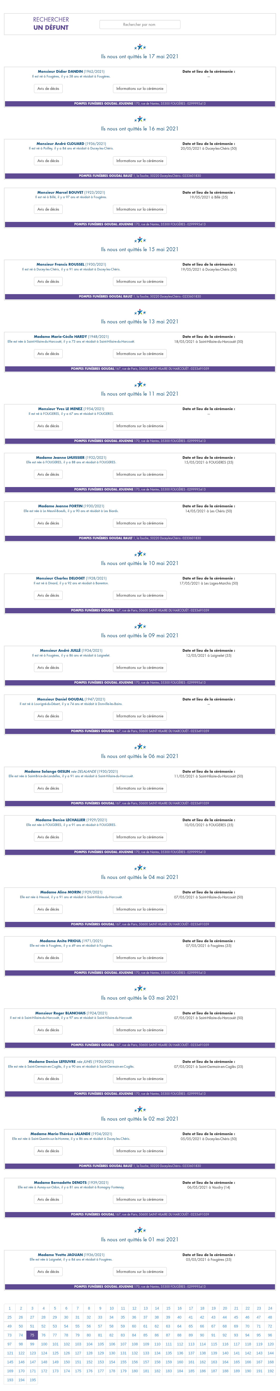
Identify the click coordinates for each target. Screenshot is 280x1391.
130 (112, 1353)
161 (191, 1362)
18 (202, 1308)
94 (247, 1335)
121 (10, 1353)
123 (33, 1353)
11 (123, 1308)
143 (259, 1353)
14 (157, 1308)
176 (89, 1371)
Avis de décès (48, 88)
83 (123, 1335)
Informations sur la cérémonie (139, 88)
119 (259, 1344)
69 (236, 1326)
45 (236, 1317)
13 (146, 1308)
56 (89, 1326)
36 (134, 1317)
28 (43, 1317)
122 (21, 1353)
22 (247, 1308)
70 (247, 1326)
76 (43, 1335)
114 (203, 1344)
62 (157, 1326)
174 (67, 1371)
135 (169, 1353)
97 (9, 1344)
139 (214, 1353)
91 (213, 1335)
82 (111, 1335)
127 (78, 1353)
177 (101, 1371)
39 (168, 1317)
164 (225, 1362)
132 (135, 1353)
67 (213, 1326)
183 (169, 1371)
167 (259, 1362)
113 (191, 1344)
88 (179, 1335)
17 (191, 1308)
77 (55, 1335)
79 (77, 1335)
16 (180, 1308)
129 (101, 1353)
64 (179, 1326)
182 (157, 1371)
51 (32, 1326)
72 (270, 1326)
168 (271, 1362)
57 (100, 1326)
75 (32, 1335)
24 (270, 1308)
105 (101, 1344)
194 (21, 1380)
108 (135, 1344)
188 (225, 1371)
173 (55, 1371)
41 (191, 1317)
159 (169, 1362)
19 (214, 1308)
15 (168, 1308)
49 (9, 1326)
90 (202, 1335)
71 (259, 1326)
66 (202, 1326)
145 (10, 1362)
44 (225, 1317)
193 (10, 1380)
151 (78, 1362)
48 (270, 1317)
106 (112, 1344)
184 (180, 1371)
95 (259, 1335)
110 (157, 1344)
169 (10, 1371)
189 (237, 1371)
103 (78, 1344)
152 (89, 1362)
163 (214, 1362)
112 (180, 1344)
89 (191, 1335)
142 (248, 1353)
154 (112, 1362)
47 (259, 1317)
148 (44, 1362)
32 (89, 1317)
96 (270, 1335)
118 (248, 1344)
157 (146, 1362)
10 (112, 1308)
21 (236, 1308)
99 (32, 1344)
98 (21, 1344)
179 (123, 1371)
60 (134, 1326)
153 (101, 1362)
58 (111, 1326)
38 (157, 1317)
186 (203, 1371)
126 (67, 1353)
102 (67, 1344)
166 (248, 1362)
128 (89, 1353)
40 (179, 1317)
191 (259, 1371)
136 (180, 1353)
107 (123, 1344)
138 (203, 1353)
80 (89, 1335)
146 (21, 1362)
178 (112, 1371)
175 (78, 1371)
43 (213, 1317)
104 (89, 1344)
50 (21, 1326)
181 (146, 1371)
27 (32, 1317)
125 (55, 1353)
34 (111, 1317)
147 (33, 1362)
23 (259, 1308)
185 (191, 1371)
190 (248, 1371)
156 (135, 1362)
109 (146, 1344)
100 (44, 1344)
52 (43, 1326)
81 (100, 1335)
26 (21, 1317)
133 (146, 1353)
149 (55, 1362)
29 (55, 1317)
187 (214, 1371)
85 (145, 1335)
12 (134, 1308)
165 (237, 1362)
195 (33, 1380)
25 (9, 1317)
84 (134, 1335)
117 (237, 1344)
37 (145, 1317)
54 (66, 1326)
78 (66, 1335)
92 (225, 1335)
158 (157, 1362)
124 (44, 1353)
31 (77, 1317)
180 (135, 1371)
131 (123, 1353)
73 (9, 1335)
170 (21, 1371)
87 (168, 1335)
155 (123, 1362)
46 (247, 1317)
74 (21, 1335)
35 (123, 1317)
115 (214, 1344)
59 (123, 1326)
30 (66, 1317)
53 (55, 1326)
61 (145, 1326)
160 (180, 1362)
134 (157, 1353)
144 (271, 1353)
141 (237, 1353)
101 (55, 1344)
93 (236, 1335)
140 (225, 1353)
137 (191, 1353)
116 (225, 1344)
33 (100, 1317)
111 (169, 1344)
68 (225, 1326)
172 (44, 1371)
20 (225, 1308)
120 (271, 1344)
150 (67, 1362)
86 (157, 1335)
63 (168, 1326)
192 (271, 1371)
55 (77, 1326)
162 (203, 1362)
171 (33, 1371)
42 (202, 1317)
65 (191, 1326)
